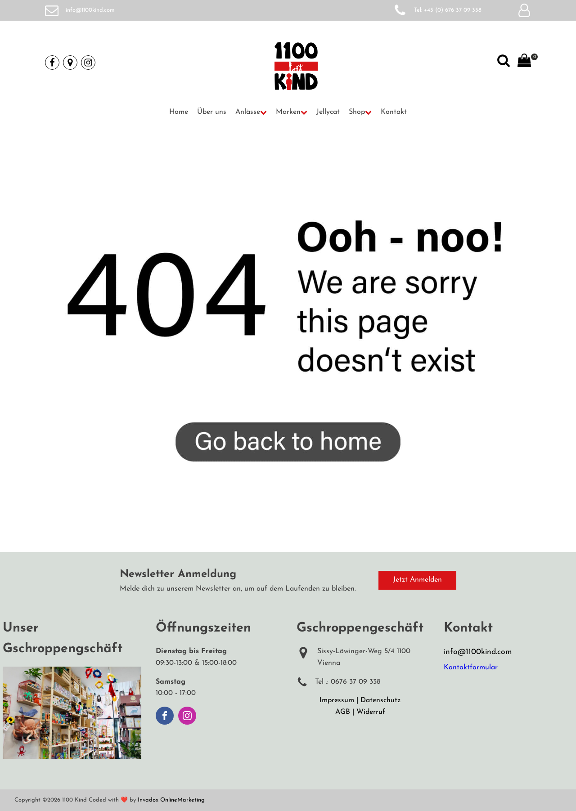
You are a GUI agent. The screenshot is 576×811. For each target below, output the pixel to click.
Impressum (337, 700)
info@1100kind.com (90, 10)
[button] (251, 112)
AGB (342, 712)
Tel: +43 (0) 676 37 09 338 (448, 10)
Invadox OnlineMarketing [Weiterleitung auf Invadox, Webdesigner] (171, 800)
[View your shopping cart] (524, 63)
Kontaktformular (471, 667)
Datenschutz (380, 700)
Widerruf (370, 712)
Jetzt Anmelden (417, 579)
